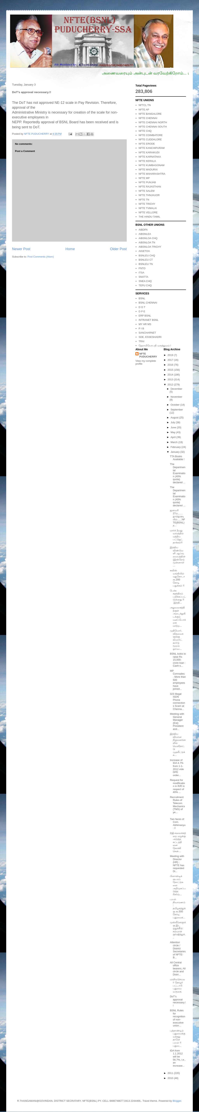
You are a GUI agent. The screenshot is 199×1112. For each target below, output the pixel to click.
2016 (171, 364)
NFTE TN (144, 199)
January (175, 451)
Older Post (118, 249)
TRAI (141, 341)
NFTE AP (144, 109)
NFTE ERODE (147, 143)
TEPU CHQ (145, 285)
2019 (171, 355)
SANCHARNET (147, 332)
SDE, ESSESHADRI (150, 337)
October (175, 404)
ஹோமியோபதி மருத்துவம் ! (155, 345)
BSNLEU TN (146, 264)
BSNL (142, 298)
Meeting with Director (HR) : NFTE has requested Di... (177, 864)
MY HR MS (145, 324)
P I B (141, 328)
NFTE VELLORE (148, 212)
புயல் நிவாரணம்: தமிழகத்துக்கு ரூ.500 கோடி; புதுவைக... (178, 908)
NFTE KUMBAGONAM (151, 165)
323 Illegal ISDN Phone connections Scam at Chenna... (177, 701)
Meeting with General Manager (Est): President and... (177, 721)
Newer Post (21, 249)
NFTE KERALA (147, 161)
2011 (171, 1073)
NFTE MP (144, 178)
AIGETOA (144, 251)
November (176, 396)
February (176, 447)
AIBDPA (143, 229)
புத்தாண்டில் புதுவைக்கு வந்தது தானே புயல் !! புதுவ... (177, 1038)
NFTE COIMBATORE (151, 135)
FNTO (142, 268)
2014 (171, 374)
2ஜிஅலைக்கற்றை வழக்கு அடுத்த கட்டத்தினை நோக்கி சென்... (178, 842)
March (174, 442)
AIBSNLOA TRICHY (150, 246)
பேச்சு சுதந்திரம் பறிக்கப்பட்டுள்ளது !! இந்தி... (178, 596)
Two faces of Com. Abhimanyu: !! (177, 824)
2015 (171, 369)
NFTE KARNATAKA (150, 156)
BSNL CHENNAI (148, 302)
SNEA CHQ (145, 281)
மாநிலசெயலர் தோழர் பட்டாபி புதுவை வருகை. (177, 985)
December (176, 388)
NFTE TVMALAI (148, 208)
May (173, 432)
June (174, 427)
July (173, 422)
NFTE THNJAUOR (149, 195)
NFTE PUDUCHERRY (148, 355)
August (175, 417)
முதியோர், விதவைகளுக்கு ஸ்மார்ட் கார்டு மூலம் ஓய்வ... (176, 639)
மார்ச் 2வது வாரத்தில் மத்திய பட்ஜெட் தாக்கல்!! (177, 536)
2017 (171, 359)
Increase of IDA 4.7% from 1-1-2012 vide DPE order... (177, 768)
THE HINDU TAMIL (149, 216)
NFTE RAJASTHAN (150, 186)
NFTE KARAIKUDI (149, 152)
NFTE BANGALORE (150, 113)
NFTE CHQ (145, 130)
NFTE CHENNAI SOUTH (153, 126)
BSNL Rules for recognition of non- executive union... (177, 1018)
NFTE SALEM (146, 190)
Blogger (177, 1100)
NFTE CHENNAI (148, 118)
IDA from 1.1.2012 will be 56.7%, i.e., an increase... (177, 1058)
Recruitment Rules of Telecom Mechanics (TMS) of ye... (177, 805)
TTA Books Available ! (177, 458)
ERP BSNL (145, 315)
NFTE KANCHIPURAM (152, 148)
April (173, 437)
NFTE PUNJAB (147, 182)
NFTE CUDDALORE (150, 139)
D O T (142, 307)
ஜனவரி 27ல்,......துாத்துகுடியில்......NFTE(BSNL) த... (177, 518)
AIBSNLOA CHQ (148, 238)
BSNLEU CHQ (147, 255)
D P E (142, 311)
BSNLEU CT (146, 259)
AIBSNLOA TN (147, 242)
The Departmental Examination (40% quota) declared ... (177, 473)
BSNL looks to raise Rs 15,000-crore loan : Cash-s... (178, 659)
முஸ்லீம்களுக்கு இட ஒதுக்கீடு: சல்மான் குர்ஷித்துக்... (178, 930)
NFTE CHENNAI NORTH (153, 122)
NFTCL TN (145, 105)
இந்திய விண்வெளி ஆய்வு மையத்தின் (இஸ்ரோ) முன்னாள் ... (177, 556)
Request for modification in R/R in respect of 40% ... (177, 786)
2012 (171, 384)
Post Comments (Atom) (41, 256)
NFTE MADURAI (148, 169)
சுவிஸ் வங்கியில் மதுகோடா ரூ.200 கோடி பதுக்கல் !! (177, 578)
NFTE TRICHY (147, 203)
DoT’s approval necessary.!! (178, 1001)
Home (70, 249)
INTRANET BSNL (148, 319)
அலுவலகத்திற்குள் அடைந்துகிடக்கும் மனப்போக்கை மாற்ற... (178, 616)
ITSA (141, 272)
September (177, 409)
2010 (171, 1078)
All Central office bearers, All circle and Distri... (177, 968)
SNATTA (143, 276)
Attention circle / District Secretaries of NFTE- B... (178, 950)
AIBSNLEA (145, 233)
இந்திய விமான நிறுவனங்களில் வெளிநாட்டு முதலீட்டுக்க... (178, 744)
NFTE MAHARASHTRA (152, 173)
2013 (171, 379)
